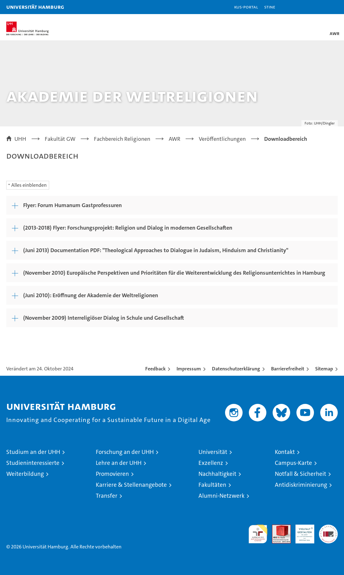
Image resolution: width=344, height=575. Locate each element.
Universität (212, 452)
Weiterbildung (25, 474)
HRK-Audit (301, 531)
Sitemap (324, 368)
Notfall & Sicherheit (300, 474)
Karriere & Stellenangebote (131, 485)
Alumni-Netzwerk (221, 496)
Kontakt (285, 452)
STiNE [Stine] (269, 6)
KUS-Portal (246, 6)
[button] (319, 7)
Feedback (155, 368)
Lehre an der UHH (118, 463)
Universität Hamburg (35, 7)
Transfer (106, 496)
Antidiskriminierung (301, 485)
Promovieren (112, 474)
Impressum (189, 368)
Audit (278, 528)
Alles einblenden (29, 185)
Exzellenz (210, 463)
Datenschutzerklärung (236, 368)
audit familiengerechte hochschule (258, 534)
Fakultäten (212, 485)
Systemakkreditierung (328, 528)
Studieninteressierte (32, 463)
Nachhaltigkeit (217, 474)
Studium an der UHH (33, 452)
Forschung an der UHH (125, 452)
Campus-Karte (293, 463)
